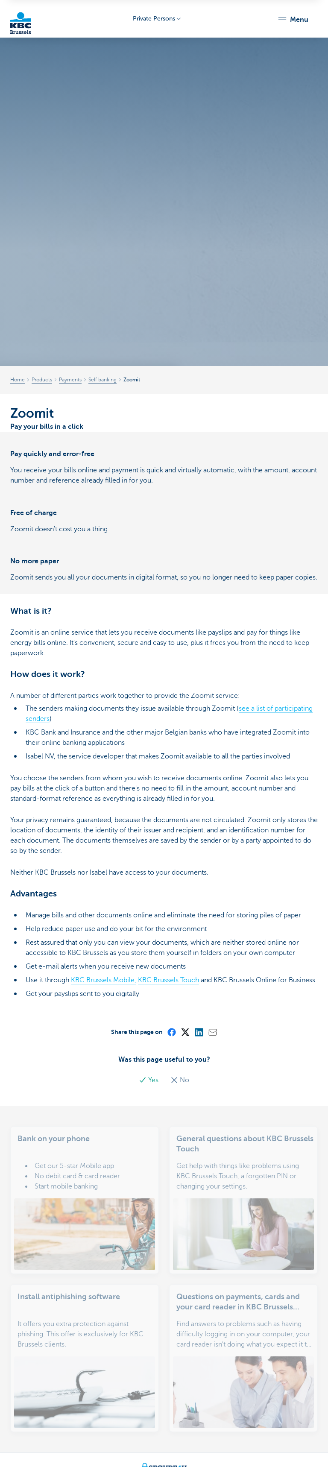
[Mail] (212, 1032)
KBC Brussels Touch (168, 980)
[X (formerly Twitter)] (185, 1032)
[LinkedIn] (198, 1032)
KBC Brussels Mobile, (103, 980)
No (179, 1080)
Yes (149, 1080)
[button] (293, 19)
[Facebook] (171, 1032)
